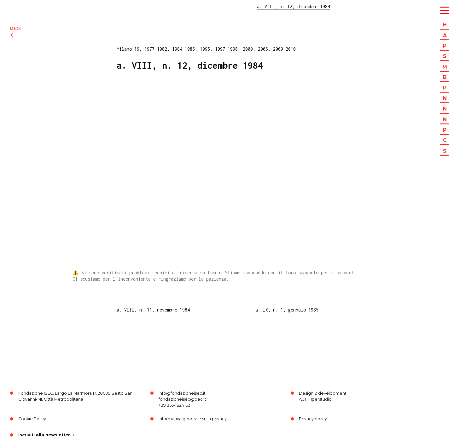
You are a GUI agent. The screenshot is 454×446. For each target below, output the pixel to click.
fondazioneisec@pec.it (182, 399)
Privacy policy (313, 418)
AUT (303, 399)
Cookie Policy (32, 418)
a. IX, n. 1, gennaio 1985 (286, 309)
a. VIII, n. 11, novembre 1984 (153, 309)
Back (15, 40)
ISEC (21, 8)
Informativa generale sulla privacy (193, 418)
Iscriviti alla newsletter (44, 435)
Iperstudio (321, 399)
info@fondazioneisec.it (182, 393)
